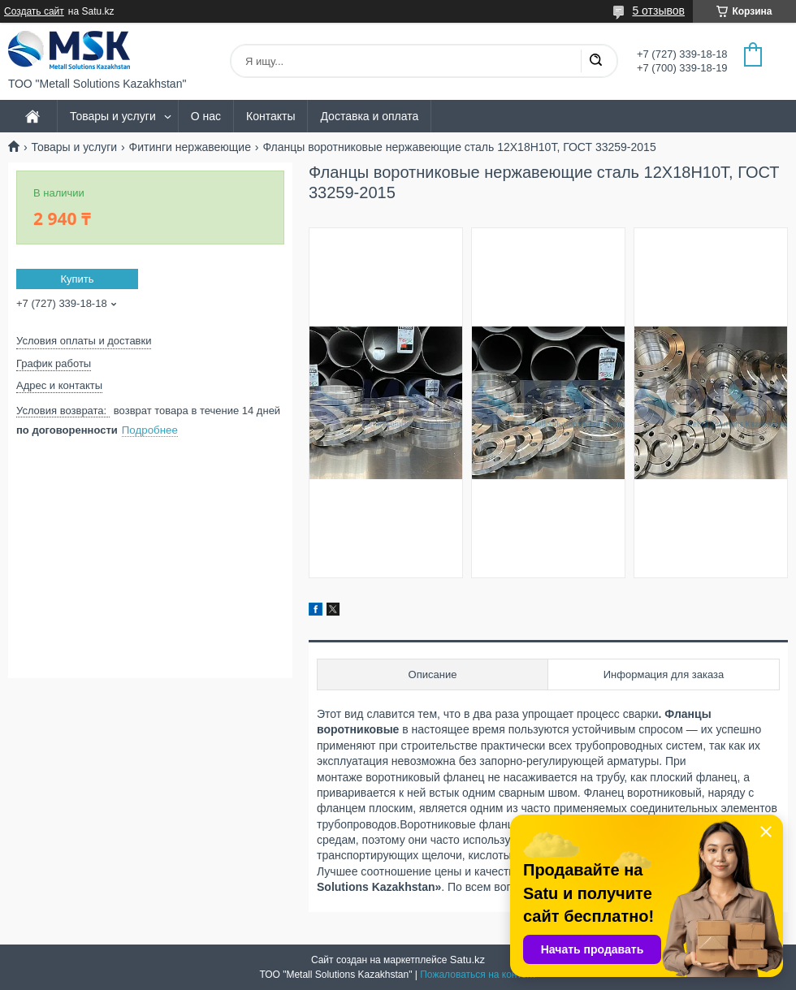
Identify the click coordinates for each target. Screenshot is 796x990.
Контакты (270, 116)
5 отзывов (658, 10)
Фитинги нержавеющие (190, 147)
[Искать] (595, 61)
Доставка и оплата (369, 116)
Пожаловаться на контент (478, 974)
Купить (76, 279)
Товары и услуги (113, 116)
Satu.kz (467, 959)
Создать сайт (34, 11)
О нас (206, 116)
